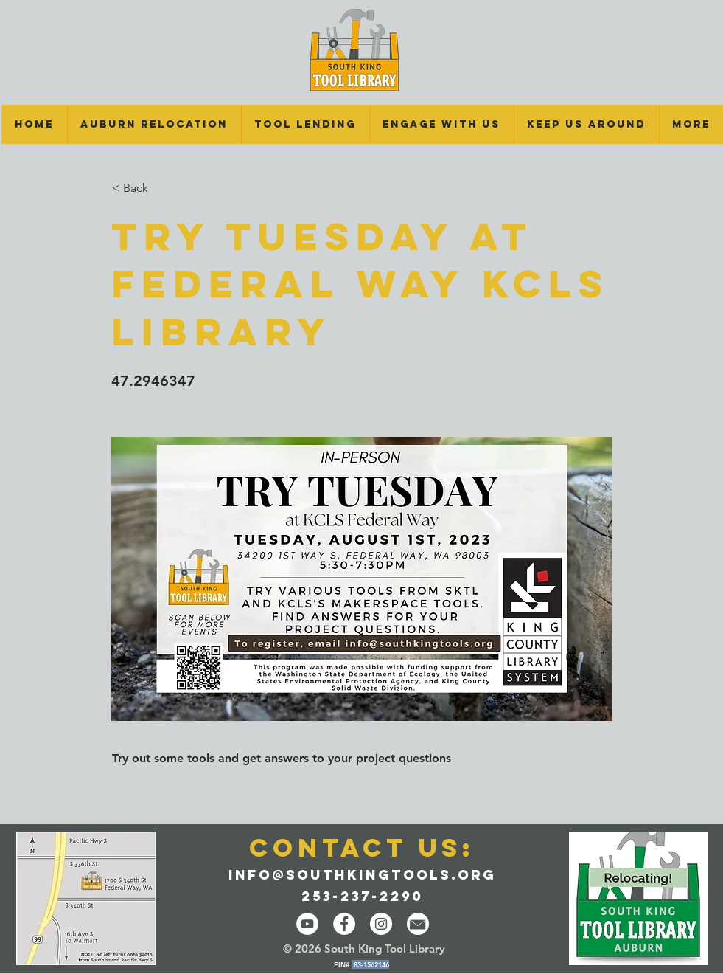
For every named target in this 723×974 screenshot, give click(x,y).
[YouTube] (307, 924)
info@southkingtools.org (362, 874)
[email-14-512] (418, 924)
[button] (305, 124)
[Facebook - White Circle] (344, 924)
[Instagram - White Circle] (381, 924)
